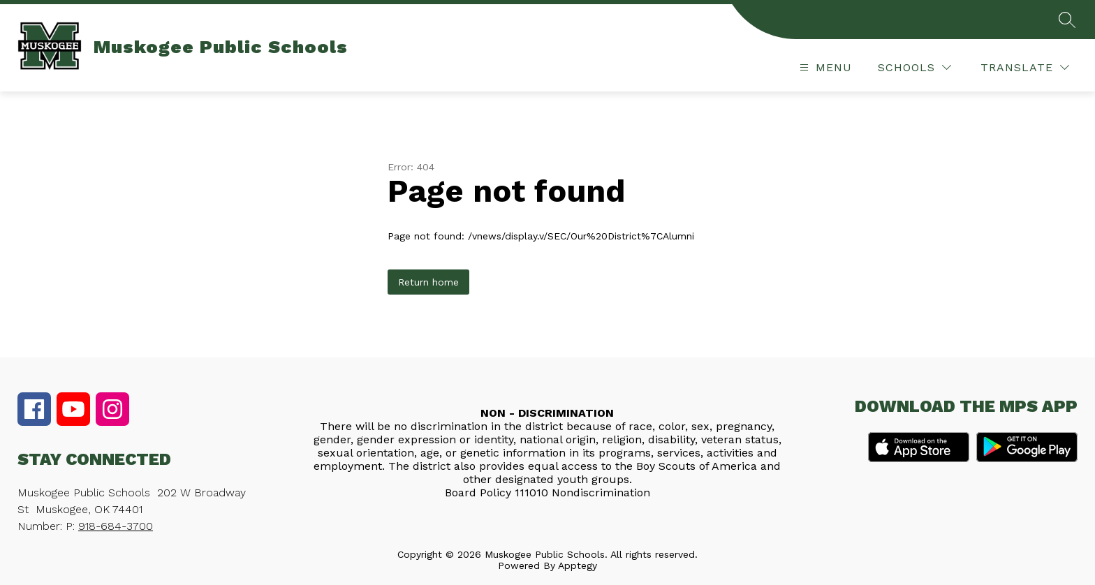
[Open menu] (824, 67)
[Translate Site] (1025, 67)
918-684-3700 (115, 526)
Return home (428, 282)
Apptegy (577, 565)
